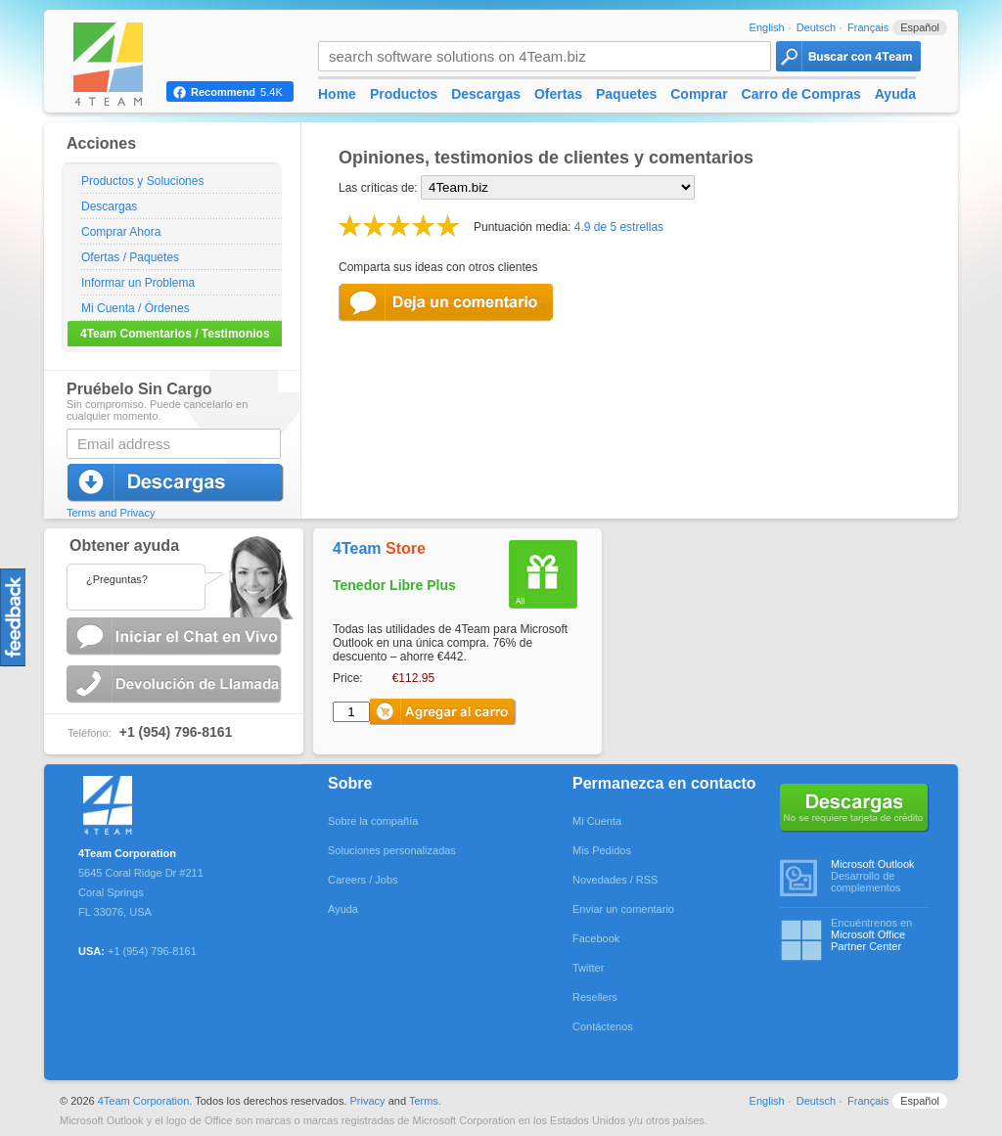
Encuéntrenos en (880, 934)
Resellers (594, 997)
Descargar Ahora (176, 483)
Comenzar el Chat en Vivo (176, 636)
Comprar (698, 94)
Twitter (588, 968)
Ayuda (895, 94)
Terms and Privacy (111, 513)
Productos (403, 94)
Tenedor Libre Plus (394, 585)
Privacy (368, 1101)
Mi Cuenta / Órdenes (135, 308)
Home (337, 94)
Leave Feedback (448, 303)
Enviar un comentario (623, 909)
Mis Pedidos (601, 850)
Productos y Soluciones (142, 181)
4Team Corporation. (145, 1101)
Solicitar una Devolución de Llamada (176, 684)
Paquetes (626, 94)
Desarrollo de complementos (880, 875)
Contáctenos (602, 1026)
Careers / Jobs (363, 880)
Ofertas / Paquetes (130, 257)
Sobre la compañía (373, 821)
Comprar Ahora (120, 232)
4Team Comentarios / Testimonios (175, 334)
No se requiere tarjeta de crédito (855, 808)
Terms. (425, 1101)
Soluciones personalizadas (392, 850)
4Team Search (848, 56)
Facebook (595, 938)
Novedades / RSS (615, 880)
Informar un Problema (138, 283)
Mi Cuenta (596, 821)
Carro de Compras (801, 94)
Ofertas (558, 94)
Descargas (109, 206)
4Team (379, 548)
